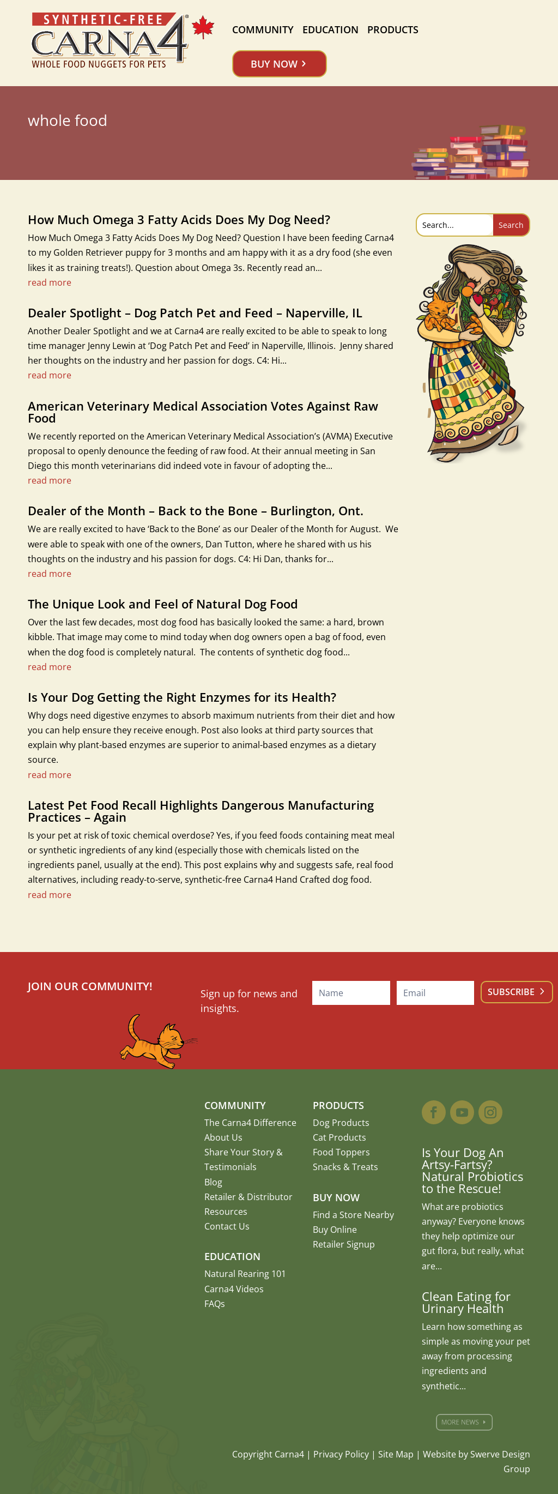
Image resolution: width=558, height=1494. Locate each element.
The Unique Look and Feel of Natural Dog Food (163, 603)
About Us (223, 1137)
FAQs (214, 1304)
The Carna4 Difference (250, 1123)
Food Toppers (341, 1152)
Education (330, 29)
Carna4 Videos (234, 1289)
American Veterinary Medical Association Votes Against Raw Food (203, 411)
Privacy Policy (341, 1454)
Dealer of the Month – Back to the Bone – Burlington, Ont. (195, 510)
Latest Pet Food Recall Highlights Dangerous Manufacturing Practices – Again (201, 811)
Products (392, 29)
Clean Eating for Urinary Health (466, 1302)
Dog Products (341, 1123)
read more (49, 282)
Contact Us (227, 1226)
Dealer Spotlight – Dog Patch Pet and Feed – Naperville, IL (195, 312)
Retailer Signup (344, 1244)
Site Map (396, 1454)
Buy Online (335, 1230)
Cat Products (339, 1137)
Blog (213, 1182)
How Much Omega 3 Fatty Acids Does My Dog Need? (179, 219)
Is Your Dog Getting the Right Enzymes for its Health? (182, 697)
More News (463, 1422)
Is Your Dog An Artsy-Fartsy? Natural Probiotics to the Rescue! (472, 1170)
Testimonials (230, 1167)
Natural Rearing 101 (245, 1274)
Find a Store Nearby (353, 1215)
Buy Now (274, 63)
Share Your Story (239, 1152)
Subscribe (511, 992)
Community (263, 29)
